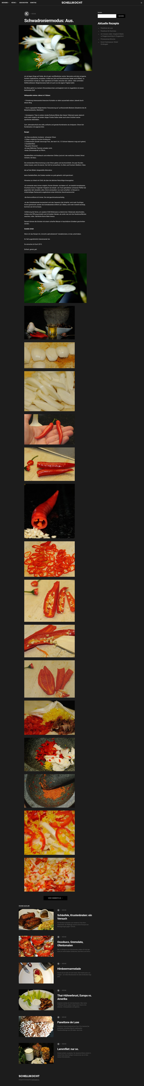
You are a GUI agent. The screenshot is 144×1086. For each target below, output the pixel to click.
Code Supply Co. (35, 1080)
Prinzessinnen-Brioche (108, 39)
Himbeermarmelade (69, 969)
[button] (141, 2)
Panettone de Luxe (68, 1023)
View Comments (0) (54, 899)
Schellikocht (72, 3)
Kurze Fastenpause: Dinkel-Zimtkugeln (109, 43)
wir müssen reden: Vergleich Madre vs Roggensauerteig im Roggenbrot (112, 35)
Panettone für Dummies (108, 31)
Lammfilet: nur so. (68, 1050)
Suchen (100, 12)
